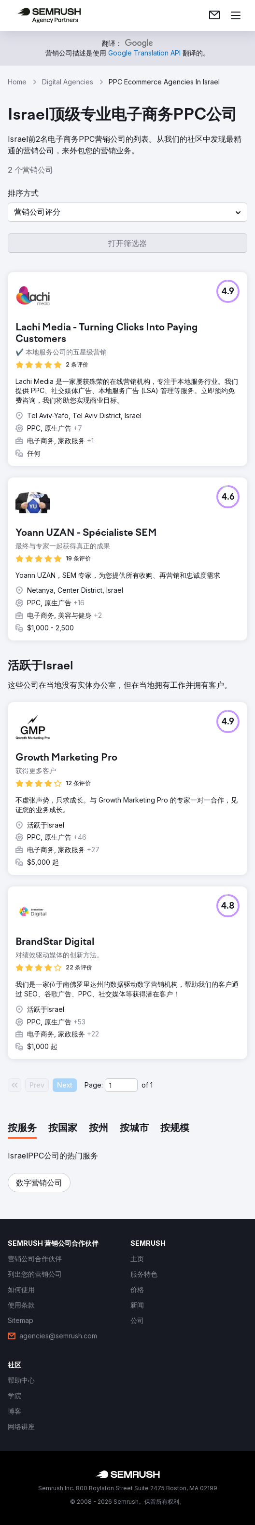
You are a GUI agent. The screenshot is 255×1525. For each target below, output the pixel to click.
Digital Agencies (67, 82)
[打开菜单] (235, 15)
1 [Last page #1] (151, 1085)
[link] (214, 15)
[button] (127, 212)
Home (17, 82)
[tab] (22, 1128)
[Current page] (121, 1085)
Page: (94, 1085)
